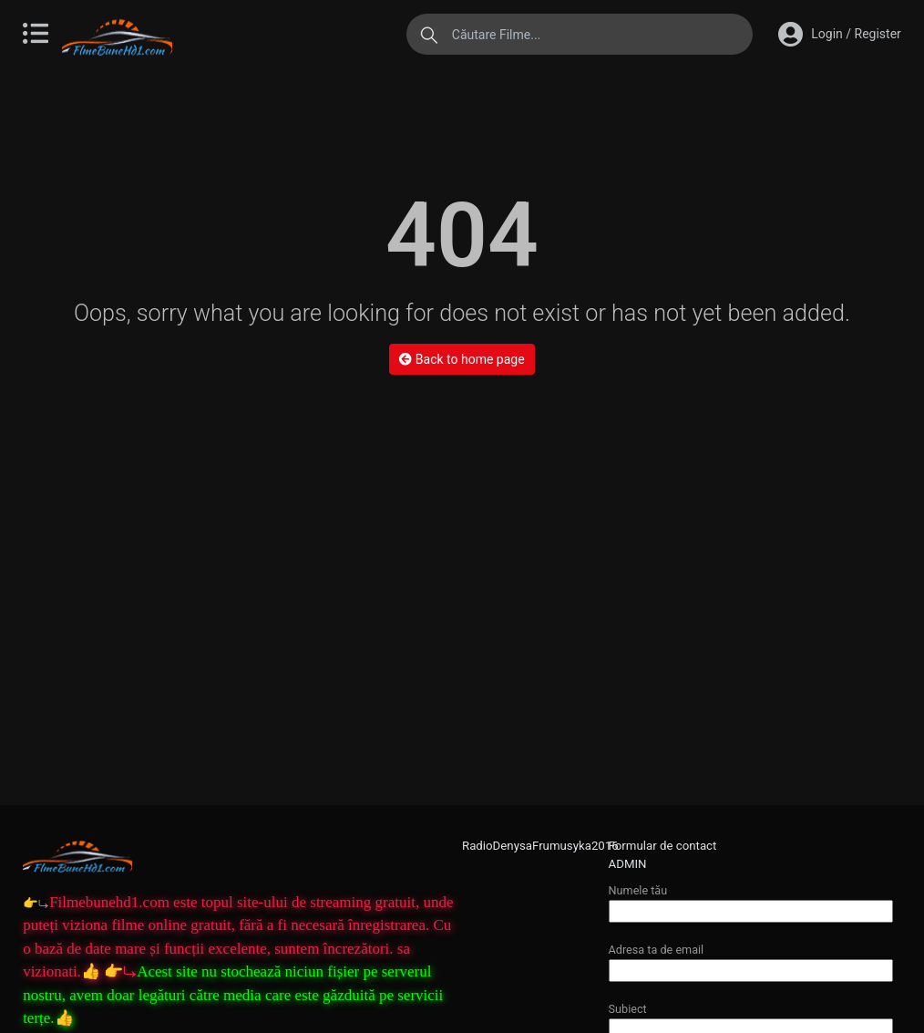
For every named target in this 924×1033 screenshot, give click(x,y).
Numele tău (751, 900)
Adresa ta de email (751, 959)
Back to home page (461, 359)
